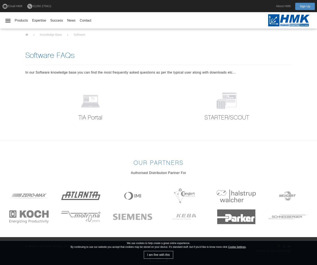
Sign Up (305, 6)
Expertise (39, 20)
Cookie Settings (237, 247)
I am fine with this (158, 254)
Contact (85, 20)
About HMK (283, 6)
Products (21, 20)
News (71, 20)
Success (56, 20)
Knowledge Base (51, 34)
